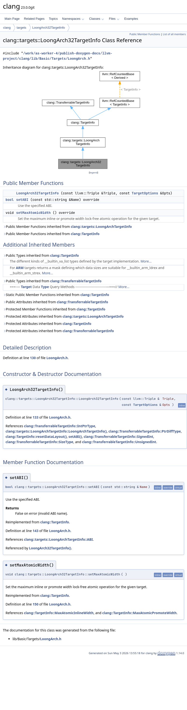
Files (114, 18)
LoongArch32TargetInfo (48, 27)
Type (45, 286)
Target (26, 286)
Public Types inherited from (41, 255)
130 (33, 357)
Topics (53, 18)
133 (35, 417)
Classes (96, 18)
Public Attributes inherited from (55, 302)
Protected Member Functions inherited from (54, 309)
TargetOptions (145, 193)
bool (10, 199)
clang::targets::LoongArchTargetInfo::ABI (58, 539)
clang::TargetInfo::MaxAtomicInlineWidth (58, 613)
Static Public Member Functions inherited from (56, 294)
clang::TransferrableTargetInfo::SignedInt (118, 436)
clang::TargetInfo (85, 233)
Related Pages (34, 18)
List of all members (174, 34)
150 (35, 604)
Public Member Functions (144, 34)
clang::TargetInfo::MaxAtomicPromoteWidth (139, 613)
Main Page (12, 18)
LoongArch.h (57, 357)
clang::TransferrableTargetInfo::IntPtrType (59, 426)
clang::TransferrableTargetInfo (76, 281)
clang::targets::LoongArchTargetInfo (101, 226)
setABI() (75, 436)
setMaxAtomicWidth (33, 212)
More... (146, 261)
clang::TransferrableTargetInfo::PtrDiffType (145, 431)
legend (93, 172)
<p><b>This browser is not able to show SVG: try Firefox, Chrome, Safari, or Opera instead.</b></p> (93, 120)
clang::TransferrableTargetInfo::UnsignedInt (119, 442)
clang (7, 27)
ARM (20, 267)
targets (21, 27)
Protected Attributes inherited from (63, 316)
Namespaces (73, 18)
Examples (131, 18)
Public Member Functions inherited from (67, 226)
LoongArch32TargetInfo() (50, 548)
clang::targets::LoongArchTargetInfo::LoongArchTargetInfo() (56, 431)
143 (35, 530)
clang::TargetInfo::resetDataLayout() (36, 436)
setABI (22, 199)
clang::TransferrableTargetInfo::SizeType (39, 442)
